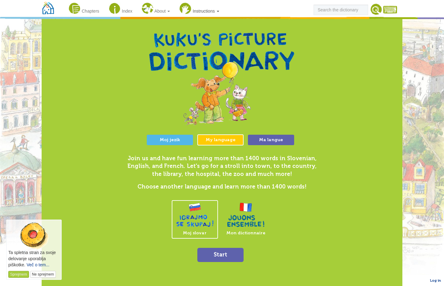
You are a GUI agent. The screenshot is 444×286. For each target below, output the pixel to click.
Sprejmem (18, 274)
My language (221, 139)
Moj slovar (194, 219)
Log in (435, 280)
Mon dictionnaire (245, 219)
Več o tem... (38, 264)
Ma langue (271, 139)
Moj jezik (170, 139)
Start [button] (220, 254)
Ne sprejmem (43, 274)
